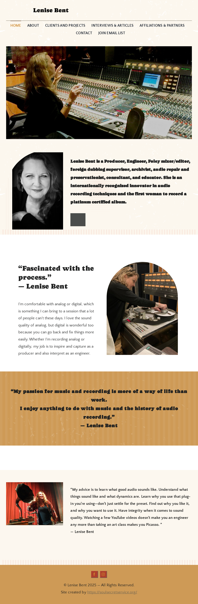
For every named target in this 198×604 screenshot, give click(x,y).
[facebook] (94, 574)
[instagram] (103, 574)
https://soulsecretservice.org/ (112, 592)
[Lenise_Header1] (50, 7)
